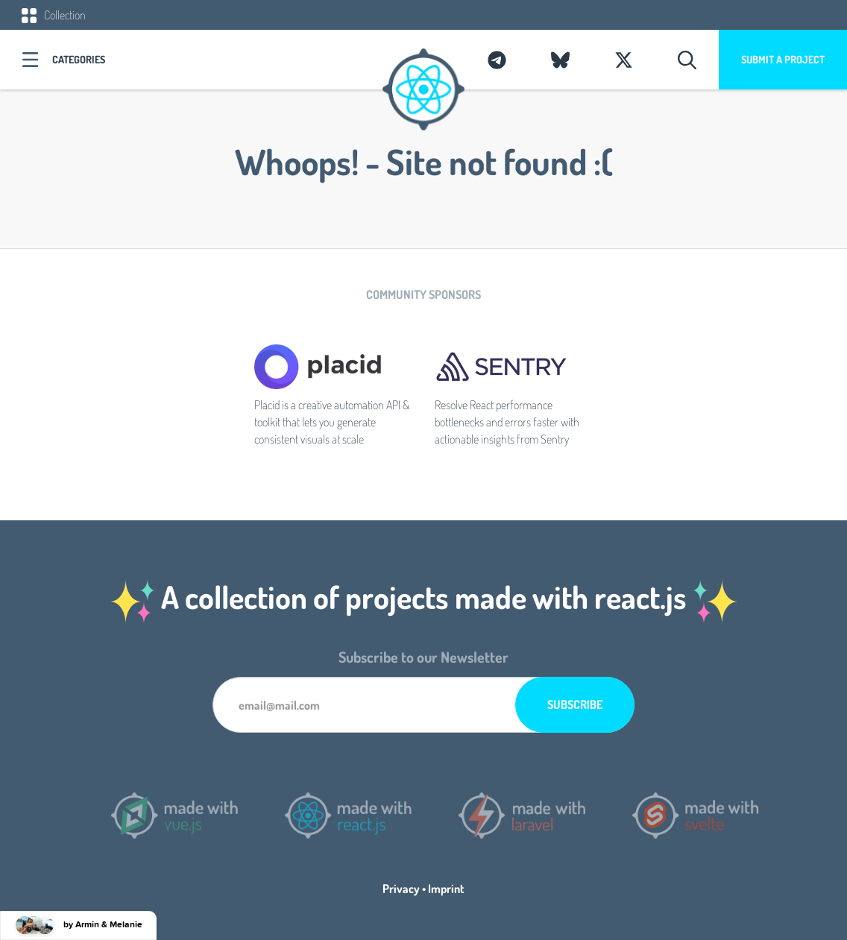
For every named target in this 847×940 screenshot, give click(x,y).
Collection (54, 14)
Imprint (446, 888)
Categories (78, 59)
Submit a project (783, 59)
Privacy (401, 888)
